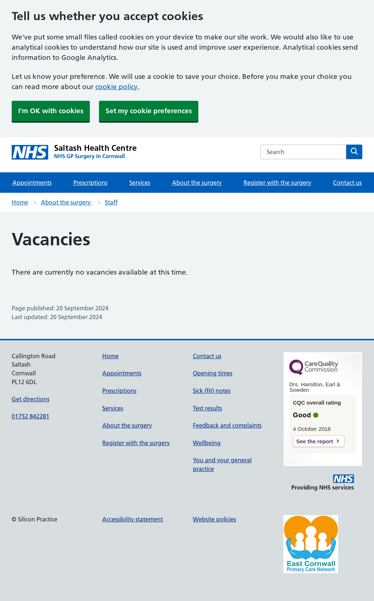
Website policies (214, 519)
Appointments (31, 182)
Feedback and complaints (227, 425)
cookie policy (116, 87)
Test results (207, 408)
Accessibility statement (132, 519)
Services (139, 182)
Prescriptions (90, 182)
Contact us (347, 182)
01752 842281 (30, 416)
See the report (314, 441)
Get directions (30, 399)
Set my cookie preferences (149, 111)
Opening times (212, 373)
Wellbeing (207, 443)
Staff (111, 202)
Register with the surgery (277, 182)
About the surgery (197, 182)
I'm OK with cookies (50, 111)
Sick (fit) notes (211, 390)
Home (20, 202)
